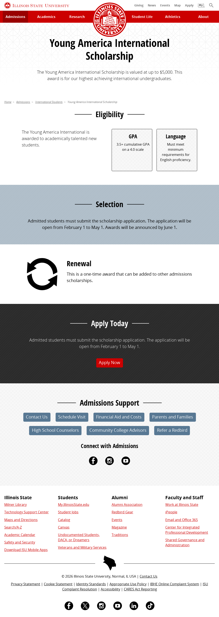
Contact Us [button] (37, 417)
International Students (49, 102)
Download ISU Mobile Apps (26, 549)
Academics (46, 16)
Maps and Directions (21, 519)
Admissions (15, 16)
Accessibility (110, 589)
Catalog (64, 519)
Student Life (142, 16)
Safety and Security (19, 542)
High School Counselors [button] (55, 430)
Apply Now (109, 362)
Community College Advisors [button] (117, 430)
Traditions (120, 534)
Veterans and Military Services (82, 547)
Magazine (119, 527)
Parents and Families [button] (172, 417)
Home (7, 102)
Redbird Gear (122, 512)
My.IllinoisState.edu (73, 504)
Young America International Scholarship (92, 102)
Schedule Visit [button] (72, 417)
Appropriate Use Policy (128, 584)
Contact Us (148, 576)
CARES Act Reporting (140, 589)
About (203, 16)
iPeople (171, 512)
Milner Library (15, 504)
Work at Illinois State (181, 504)
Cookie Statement (58, 584)
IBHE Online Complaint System (174, 584)
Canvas (64, 527)
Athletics (172, 16)
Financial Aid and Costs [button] (119, 417)
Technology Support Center (26, 512)
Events (117, 519)
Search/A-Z (13, 527)
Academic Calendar (19, 534)
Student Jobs (68, 512)
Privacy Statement (25, 584)
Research (77, 16)
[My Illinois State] (201, 7)
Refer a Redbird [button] (172, 430)
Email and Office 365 (181, 519)
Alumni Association (127, 504)
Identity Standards (91, 584)
